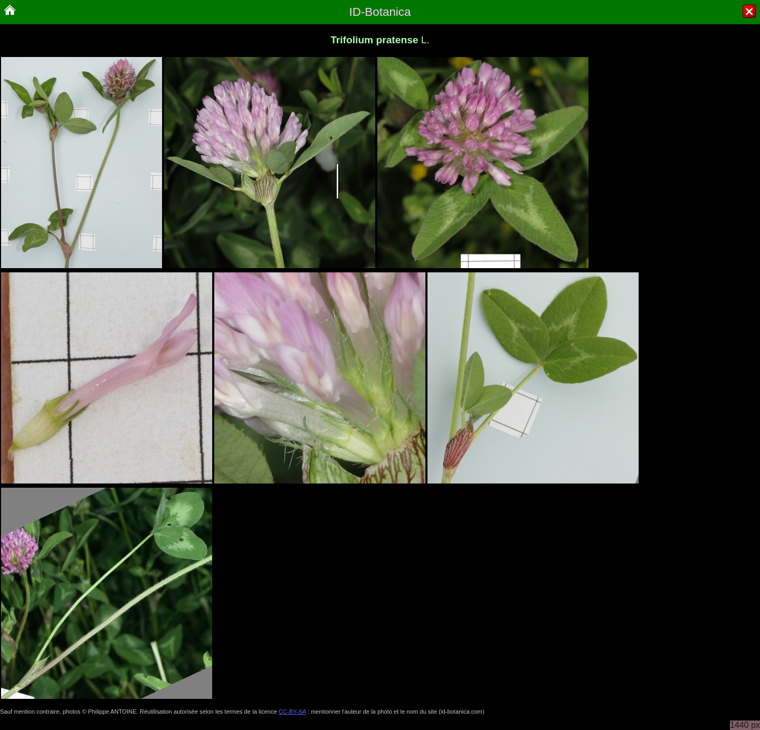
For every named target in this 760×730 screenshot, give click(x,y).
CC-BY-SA (292, 711)
